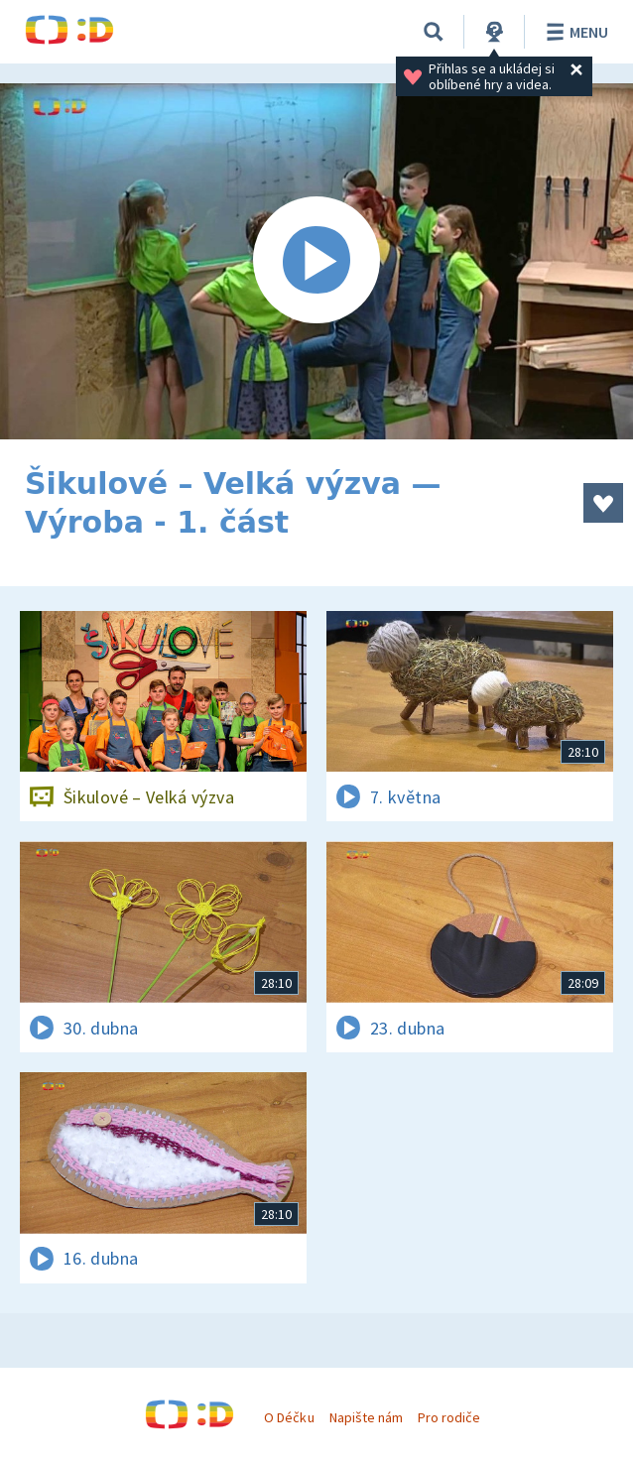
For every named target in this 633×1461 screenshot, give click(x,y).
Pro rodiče (449, 1417)
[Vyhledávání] (433, 31)
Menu (574, 32)
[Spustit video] (316, 261)
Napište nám (366, 1417)
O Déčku (289, 1417)
